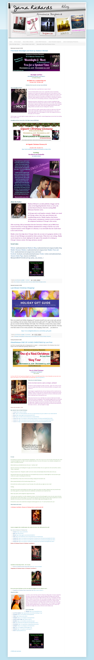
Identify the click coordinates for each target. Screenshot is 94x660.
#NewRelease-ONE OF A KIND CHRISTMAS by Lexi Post (31, 342)
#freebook (18, 281)
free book (30, 281)
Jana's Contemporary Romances (70, 41)
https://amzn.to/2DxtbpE (37, 566)
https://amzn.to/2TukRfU (22, 412)
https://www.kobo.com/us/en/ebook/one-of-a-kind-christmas (27, 416)
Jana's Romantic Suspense (55, 41)
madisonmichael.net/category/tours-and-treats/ (28, 252)
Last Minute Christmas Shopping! (22, 288)
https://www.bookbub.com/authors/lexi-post (26, 621)
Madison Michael (36, 281)
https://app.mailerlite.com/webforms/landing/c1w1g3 (31, 613)
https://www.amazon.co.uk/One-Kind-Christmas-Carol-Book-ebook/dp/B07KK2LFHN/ (36, 418)
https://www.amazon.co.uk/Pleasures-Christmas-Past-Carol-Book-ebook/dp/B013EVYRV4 (36, 541)
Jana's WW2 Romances (40, 41)
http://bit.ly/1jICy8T (19, 533)
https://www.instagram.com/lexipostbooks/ (26, 617)
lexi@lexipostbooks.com (21, 630)
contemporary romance (24, 281)
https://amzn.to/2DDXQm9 (33, 120)
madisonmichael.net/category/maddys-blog (49, 248)
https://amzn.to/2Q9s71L (38, 590)
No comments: (28, 334)
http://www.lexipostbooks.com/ (36, 611)
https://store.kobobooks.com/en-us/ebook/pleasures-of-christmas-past (29, 536)
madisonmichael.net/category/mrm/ (37, 250)
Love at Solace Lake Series (28, 44)
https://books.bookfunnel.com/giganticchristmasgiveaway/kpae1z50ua (36, 149)
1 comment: (27, 280)
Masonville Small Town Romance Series (46, 44)
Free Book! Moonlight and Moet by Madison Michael (29, 51)
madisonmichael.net (21, 248)
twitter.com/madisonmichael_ (53, 254)
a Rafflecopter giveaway (16, 651)
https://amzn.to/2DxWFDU (22, 531)
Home (10, 41)
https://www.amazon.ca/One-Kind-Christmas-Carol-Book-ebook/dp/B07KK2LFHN (34, 421)
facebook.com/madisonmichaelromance (28, 254)
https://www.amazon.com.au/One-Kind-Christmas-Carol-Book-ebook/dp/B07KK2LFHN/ (36, 420)
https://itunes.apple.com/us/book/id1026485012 (26, 535)
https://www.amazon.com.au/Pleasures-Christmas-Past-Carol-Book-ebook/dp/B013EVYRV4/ (37, 538)
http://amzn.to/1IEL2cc (27, 619)
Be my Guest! (17, 41)
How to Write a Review (28, 41)
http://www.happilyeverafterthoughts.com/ (24, 627)
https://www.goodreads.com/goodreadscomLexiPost (28, 624)
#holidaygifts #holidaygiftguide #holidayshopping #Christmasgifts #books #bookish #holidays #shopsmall (32, 336)
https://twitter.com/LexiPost (21, 616)
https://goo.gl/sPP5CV (40, 377)
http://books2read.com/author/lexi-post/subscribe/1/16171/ (27, 622)
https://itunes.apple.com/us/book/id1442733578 (25, 415)
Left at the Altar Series (15, 44)
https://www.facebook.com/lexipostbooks (26, 614)
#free (15, 281)
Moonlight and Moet (42, 281)
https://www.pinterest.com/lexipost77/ (24, 629)
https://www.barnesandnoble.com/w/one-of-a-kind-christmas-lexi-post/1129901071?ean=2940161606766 (36, 413)
